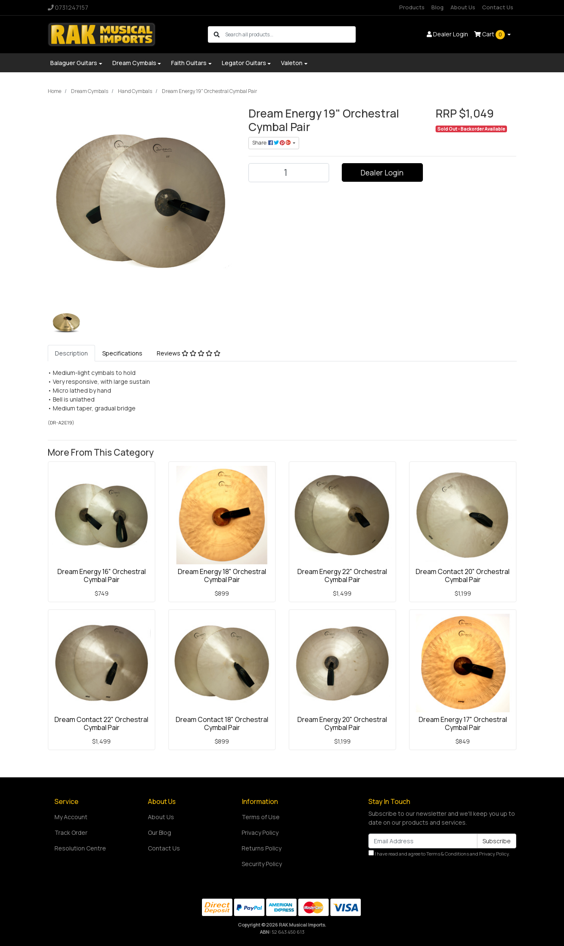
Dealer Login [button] (447, 34)
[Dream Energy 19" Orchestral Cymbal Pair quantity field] (289, 172)
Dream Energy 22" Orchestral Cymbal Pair (342, 575)
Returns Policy (261, 848)
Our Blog (159, 832)
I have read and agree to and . (439, 853)
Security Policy (262, 864)
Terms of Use (261, 817)
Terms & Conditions (447, 853)
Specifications (122, 353)
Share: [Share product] (272, 142)
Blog (437, 7)
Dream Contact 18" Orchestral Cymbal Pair (222, 723)
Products (412, 7)
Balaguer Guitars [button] (73, 63)
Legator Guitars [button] (244, 63)
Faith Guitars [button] (189, 63)
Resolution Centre (80, 848)
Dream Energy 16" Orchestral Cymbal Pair (101, 575)
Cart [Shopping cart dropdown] (490, 34)
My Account (70, 817)
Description (71, 353)
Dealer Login (382, 172)
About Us (462, 7)
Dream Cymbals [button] (134, 63)
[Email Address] (422, 841)
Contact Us (497, 7)
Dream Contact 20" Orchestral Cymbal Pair (463, 575)
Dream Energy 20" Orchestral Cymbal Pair (342, 723)
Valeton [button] (291, 63)
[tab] (71, 353)
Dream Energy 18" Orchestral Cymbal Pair (222, 575)
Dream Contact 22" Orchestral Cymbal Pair (101, 723)
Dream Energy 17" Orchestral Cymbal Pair (463, 723)
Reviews (189, 353)
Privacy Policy (260, 832)
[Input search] (290, 34)
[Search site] (216, 34)
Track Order (70, 832)
